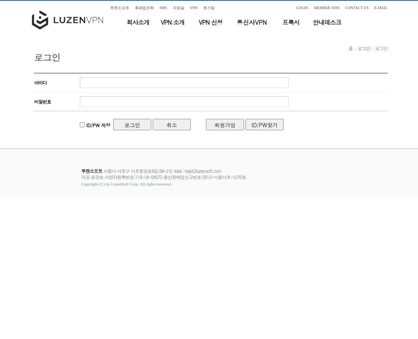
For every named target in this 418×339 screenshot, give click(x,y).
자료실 (178, 8)
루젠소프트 (119, 8)
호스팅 (209, 8)
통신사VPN (252, 22)
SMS (163, 8)
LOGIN (302, 8)
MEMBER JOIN (327, 8)
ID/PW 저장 (97, 125)
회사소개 (138, 22)
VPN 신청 (210, 22)
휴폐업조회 (144, 8)
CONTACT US (357, 8)
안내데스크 (327, 22)
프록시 (290, 22)
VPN (194, 8)
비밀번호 (42, 101)
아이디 (40, 82)
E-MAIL (381, 8)
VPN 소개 (172, 22)
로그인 (364, 48)
